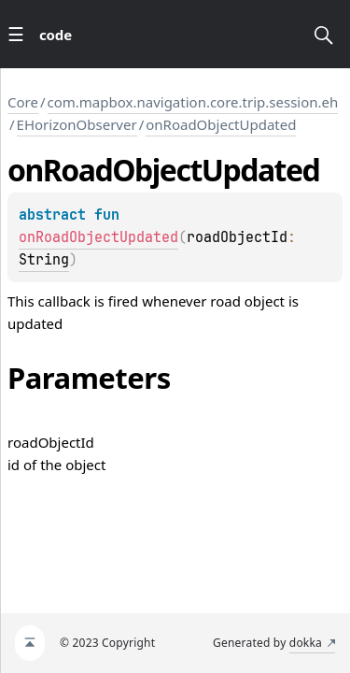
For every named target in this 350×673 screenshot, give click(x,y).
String (44, 260)
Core (22, 102)
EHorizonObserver (77, 124)
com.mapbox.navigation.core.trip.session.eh (193, 102)
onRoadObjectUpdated (221, 124)
